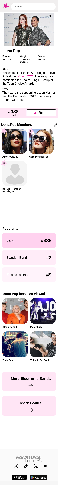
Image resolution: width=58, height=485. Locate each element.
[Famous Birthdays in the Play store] (38, 477)
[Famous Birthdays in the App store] (19, 477)
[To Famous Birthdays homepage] (5, 6)
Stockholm (25, 59)
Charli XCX (25, 76)
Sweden (24, 62)
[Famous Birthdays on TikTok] (24, 466)
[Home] (28, 458)
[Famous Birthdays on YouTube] (44, 466)
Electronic (42, 59)
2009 (9, 59)
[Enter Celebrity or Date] (33, 6)
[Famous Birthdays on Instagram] (14, 466)
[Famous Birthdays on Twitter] (34, 466)
